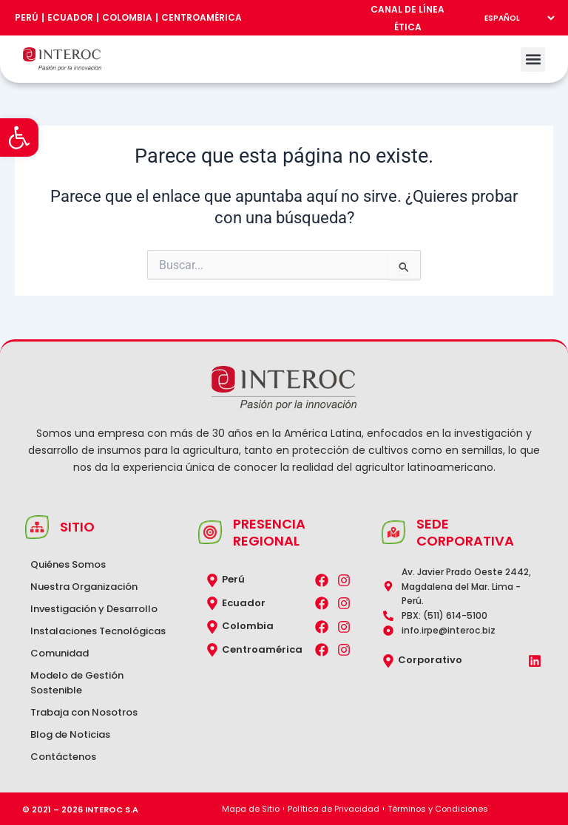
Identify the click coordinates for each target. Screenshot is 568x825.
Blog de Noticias (70, 734)
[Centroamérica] (212, 649)
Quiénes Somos (68, 564)
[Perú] (212, 580)
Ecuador (70, 17)
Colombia (127, 17)
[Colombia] (212, 627)
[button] (19, 137)
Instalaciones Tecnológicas (98, 631)
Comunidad (59, 653)
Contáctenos (63, 757)
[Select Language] (515, 18)
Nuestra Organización (84, 587)
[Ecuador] (212, 603)
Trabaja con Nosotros (84, 712)
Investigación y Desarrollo (94, 609)
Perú (26, 17)
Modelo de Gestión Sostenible (77, 682)
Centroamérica (201, 17)
